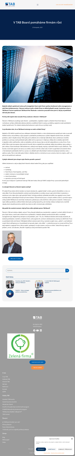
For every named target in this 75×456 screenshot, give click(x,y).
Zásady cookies (47, 453)
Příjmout (41, 449)
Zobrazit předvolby (65, 449)
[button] (72, 439)
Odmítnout (51, 449)
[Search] (67, 270)
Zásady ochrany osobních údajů (57, 453)
